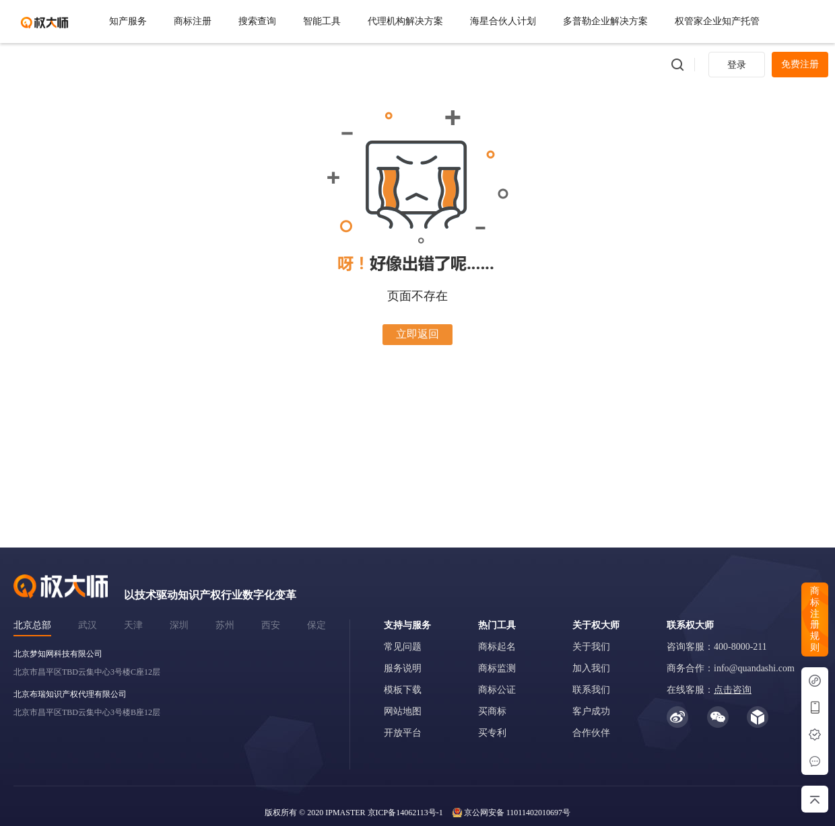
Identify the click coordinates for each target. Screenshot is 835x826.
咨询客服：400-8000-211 (717, 647)
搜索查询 (257, 21)
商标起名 (497, 647)
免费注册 (800, 64)
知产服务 (128, 21)
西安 (270, 625)
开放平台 (403, 733)
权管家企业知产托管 (717, 21)
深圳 (179, 625)
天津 (133, 625)
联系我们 (591, 690)
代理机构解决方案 (405, 21)
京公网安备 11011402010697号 (517, 812)
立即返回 (417, 334)
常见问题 (403, 647)
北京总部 (32, 625)
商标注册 (192, 21)
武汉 (87, 625)
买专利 (492, 733)
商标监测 (497, 668)
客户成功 (591, 711)
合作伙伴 (591, 733)
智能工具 (322, 21)
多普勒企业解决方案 (605, 21)
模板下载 (403, 690)
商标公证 (497, 690)
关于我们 (591, 647)
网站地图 (403, 711)
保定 (316, 625)
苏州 (224, 625)
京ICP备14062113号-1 (405, 812)
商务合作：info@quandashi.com (731, 668)
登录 (736, 65)
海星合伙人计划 (503, 21)
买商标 (492, 711)
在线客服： (709, 690)
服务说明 (403, 668)
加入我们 (591, 668)
